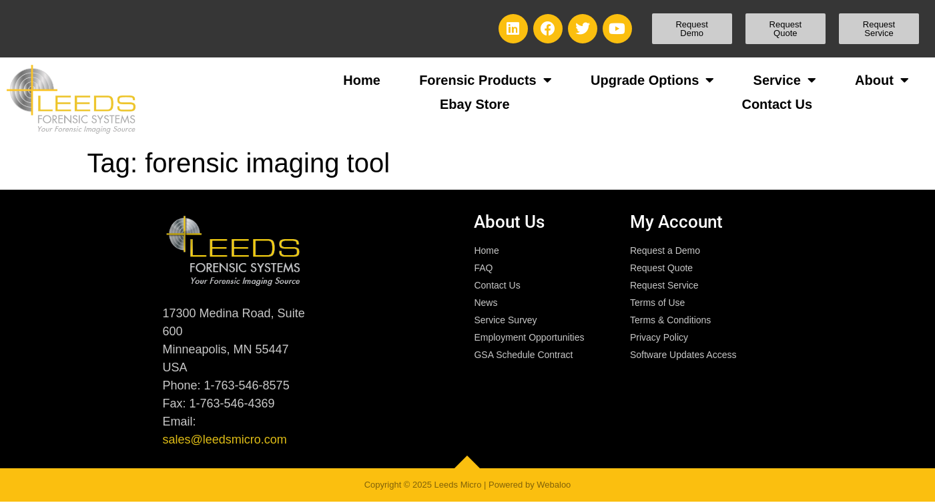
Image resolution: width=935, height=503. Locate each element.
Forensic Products (485, 80)
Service (784, 80)
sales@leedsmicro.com (224, 439)
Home (361, 80)
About (882, 80)
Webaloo (554, 485)
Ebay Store (474, 104)
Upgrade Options (652, 80)
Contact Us (776, 104)
